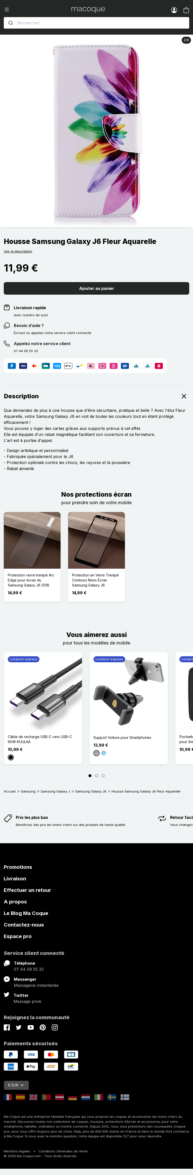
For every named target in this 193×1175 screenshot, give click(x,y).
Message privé (27, 1001)
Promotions (18, 867)
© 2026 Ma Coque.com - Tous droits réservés (40, 1156)
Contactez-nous (24, 925)
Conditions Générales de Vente (63, 1151)
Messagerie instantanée (36, 985)
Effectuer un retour (27, 890)
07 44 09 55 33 (28, 969)
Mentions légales (17, 1151)
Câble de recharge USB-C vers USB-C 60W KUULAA (40, 739)
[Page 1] (89, 775)
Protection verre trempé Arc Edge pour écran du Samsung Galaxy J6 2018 (31, 580)
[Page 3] (103, 775)
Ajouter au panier (96, 288)
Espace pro (18, 936)
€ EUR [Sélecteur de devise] (16, 1085)
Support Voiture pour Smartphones (122, 737)
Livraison (15, 879)
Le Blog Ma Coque (26, 913)
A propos (15, 902)
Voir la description (18, 251)
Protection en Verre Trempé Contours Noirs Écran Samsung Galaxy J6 (95, 580)
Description (96, 396)
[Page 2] (96, 775)
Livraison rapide (30, 307)
